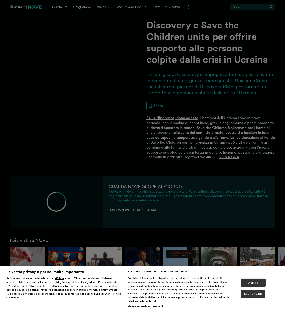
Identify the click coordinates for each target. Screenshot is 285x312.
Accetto (253, 282)
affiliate (59, 278)
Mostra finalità (253, 294)
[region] (142, 289)
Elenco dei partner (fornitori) (145, 306)
